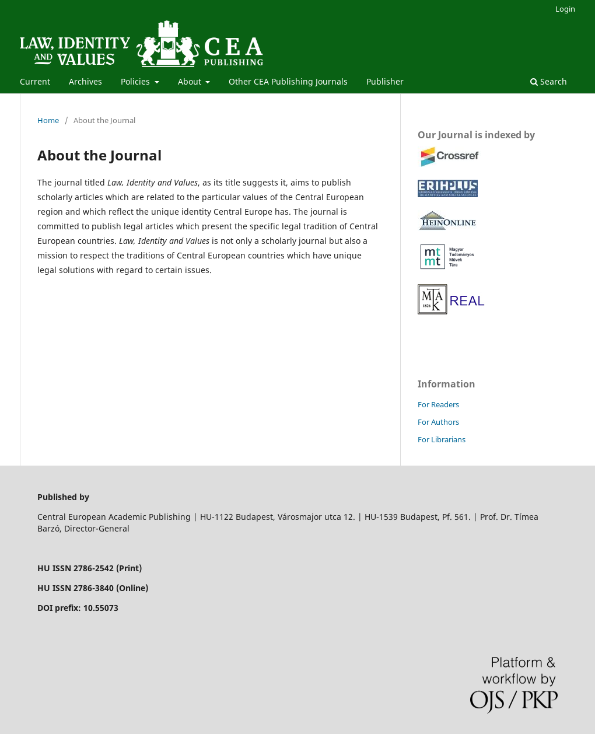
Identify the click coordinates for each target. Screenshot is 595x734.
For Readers (438, 404)
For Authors (438, 422)
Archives (85, 81)
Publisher (385, 81)
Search (548, 81)
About (191, 81)
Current (35, 81)
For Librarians (442, 439)
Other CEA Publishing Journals (288, 81)
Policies (136, 81)
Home (48, 120)
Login (565, 9)
